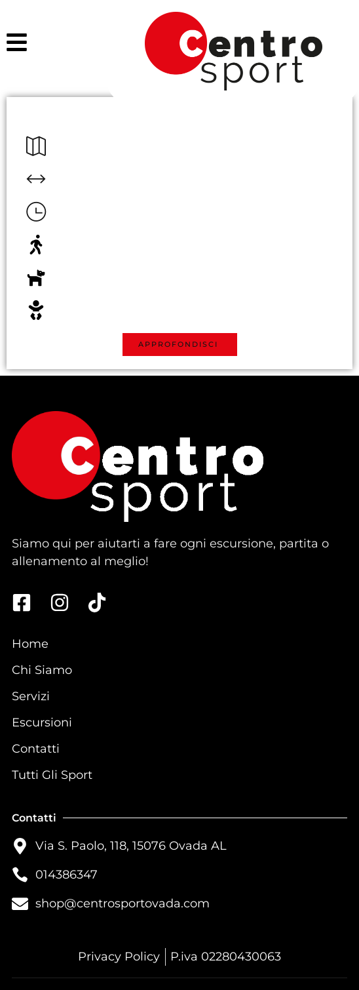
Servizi (31, 696)
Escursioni (42, 722)
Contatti (36, 749)
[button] (180, 344)
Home (30, 644)
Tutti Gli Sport (52, 775)
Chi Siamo (42, 670)
